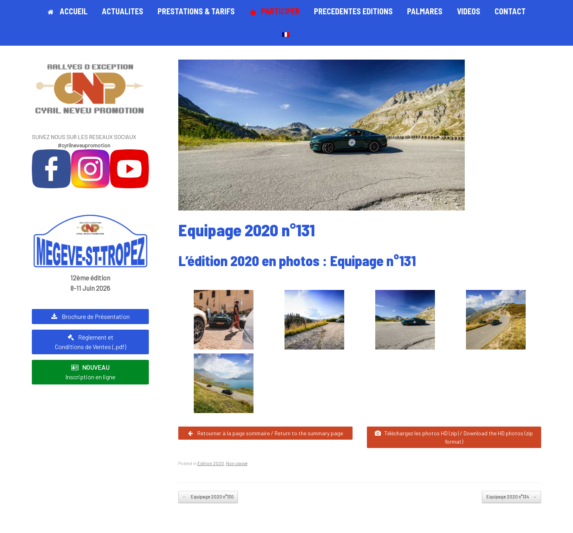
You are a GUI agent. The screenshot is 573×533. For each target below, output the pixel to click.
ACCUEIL (68, 11)
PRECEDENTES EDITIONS (353, 11)
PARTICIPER (274, 11)
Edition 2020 (210, 463)
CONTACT (510, 11)
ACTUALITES (122, 11)
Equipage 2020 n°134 (511, 497)
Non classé (237, 463)
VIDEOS (468, 11)
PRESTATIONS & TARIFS (196, 11)
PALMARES (424, 11)
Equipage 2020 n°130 (208, 497)
